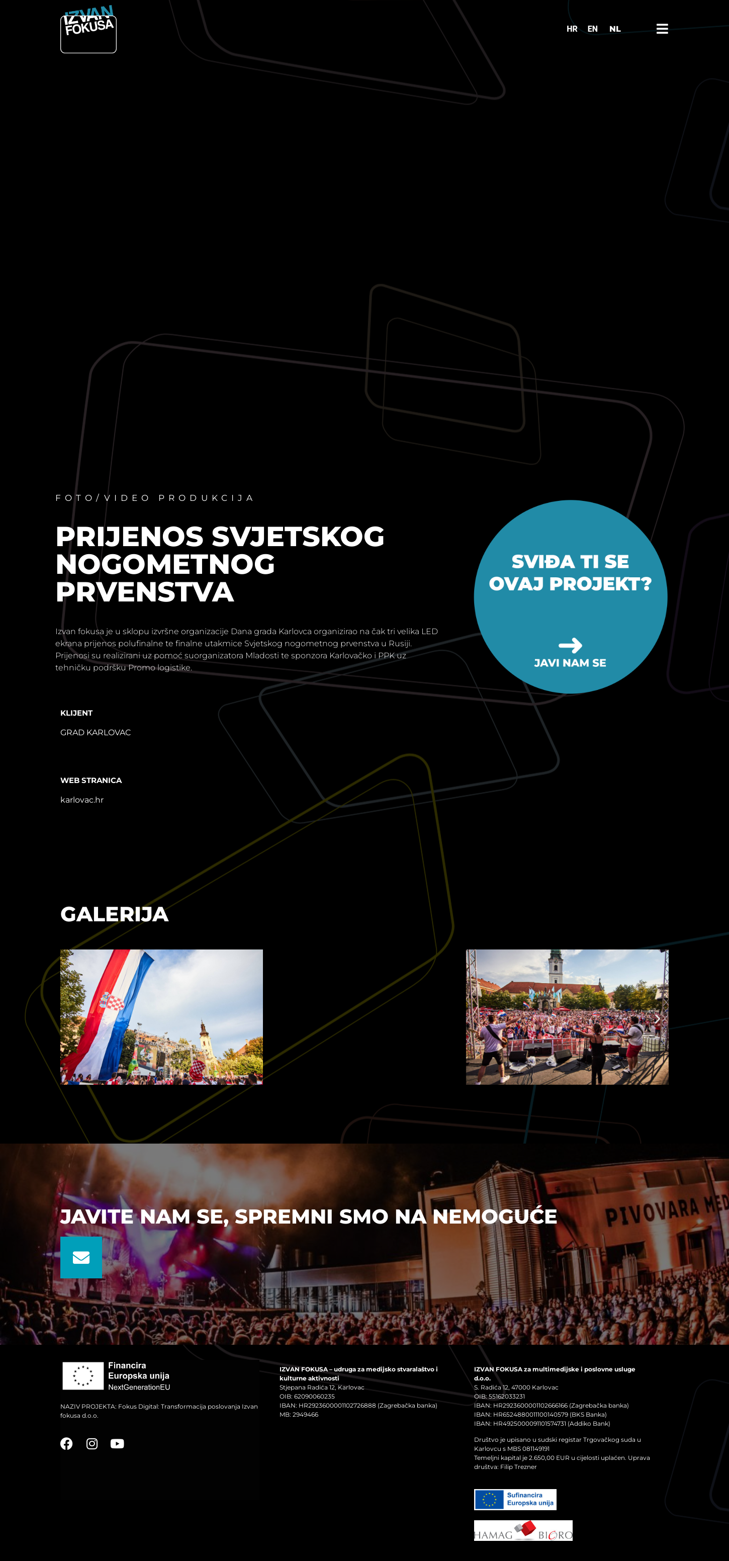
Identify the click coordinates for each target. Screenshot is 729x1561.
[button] (71, 1019)
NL (615, 29)
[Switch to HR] (572, 29)
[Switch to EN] (593, 29)
